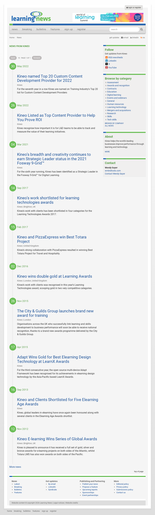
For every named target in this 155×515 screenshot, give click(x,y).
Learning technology (116, 107)
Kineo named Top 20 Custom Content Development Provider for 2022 (49, 78)
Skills (109, 116)
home (9, 511)
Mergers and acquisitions (119, 110)
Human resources (115, 104)
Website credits (72, 503)
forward (37, 58)
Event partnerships (90, 495)
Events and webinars (117, 98)
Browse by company (114, 123)
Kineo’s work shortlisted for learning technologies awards (48, 200)
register (81, 29)
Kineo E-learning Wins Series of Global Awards (57, 439)
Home (11, 38)
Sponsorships (88, 492)
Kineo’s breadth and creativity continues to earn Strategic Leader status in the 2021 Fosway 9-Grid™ (54, 158)
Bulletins (18, 489)
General (110, 101)
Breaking (18, 487)
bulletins (41, 29)
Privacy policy (122, 487)
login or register (134, 8)
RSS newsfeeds (115, 57)
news (15, 29)
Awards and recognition (118, 85)
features (55, 29)
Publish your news (90, 484)
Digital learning (114, 95)
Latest (17, 484)
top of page (138, 471)
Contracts (112, 88)
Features (18, 492)
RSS (143, 38)
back (13, 58)
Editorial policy (122, 484)
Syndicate (52, 489)
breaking (27, 29)
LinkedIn (134, 38)
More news (15, 466)
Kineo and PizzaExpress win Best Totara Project (51, 239)
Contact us (121, 492)
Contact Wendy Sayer (115, 173)
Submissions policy (124, 489)
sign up (68, 29)
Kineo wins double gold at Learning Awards (54, 276)
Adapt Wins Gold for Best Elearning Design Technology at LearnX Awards (54, 359)
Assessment (113, 82)
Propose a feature (90, 487)
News (19, 38)
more (107, 152)
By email (52, 484)
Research (111, 113)
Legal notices (58, 503)
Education (112, 91)
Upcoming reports (89, 489)
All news (109, 126)
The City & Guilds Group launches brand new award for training (55, 313)
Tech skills (112, 119)
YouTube (112, 67)
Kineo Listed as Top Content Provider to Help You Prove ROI (56, 117)
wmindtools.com (113, 170)
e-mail (124, 38)
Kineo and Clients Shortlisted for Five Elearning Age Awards (57, 401)
